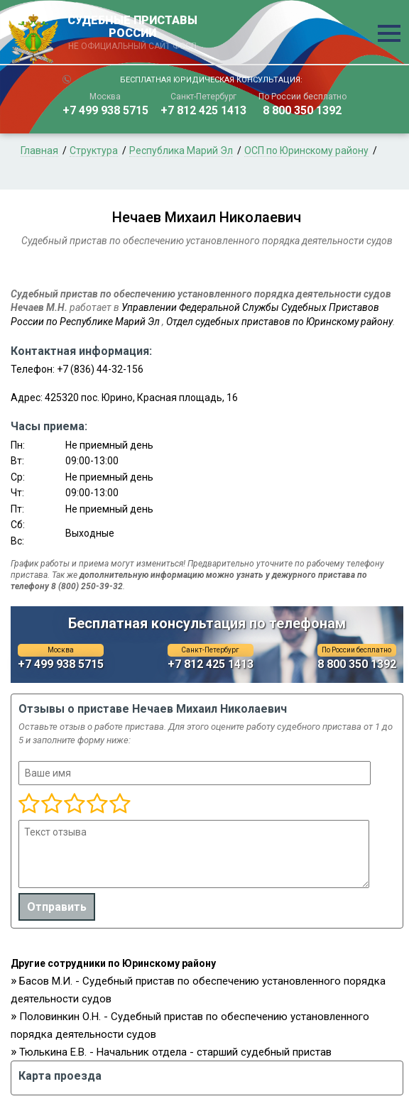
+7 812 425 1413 (203, 110)
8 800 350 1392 (302, 110)
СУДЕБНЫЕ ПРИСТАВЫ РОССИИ (132, 33)
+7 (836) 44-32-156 (100, 369)
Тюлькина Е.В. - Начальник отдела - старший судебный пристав (175, 1052)
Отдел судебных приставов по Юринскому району (279, 321)
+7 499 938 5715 (105, 110)
